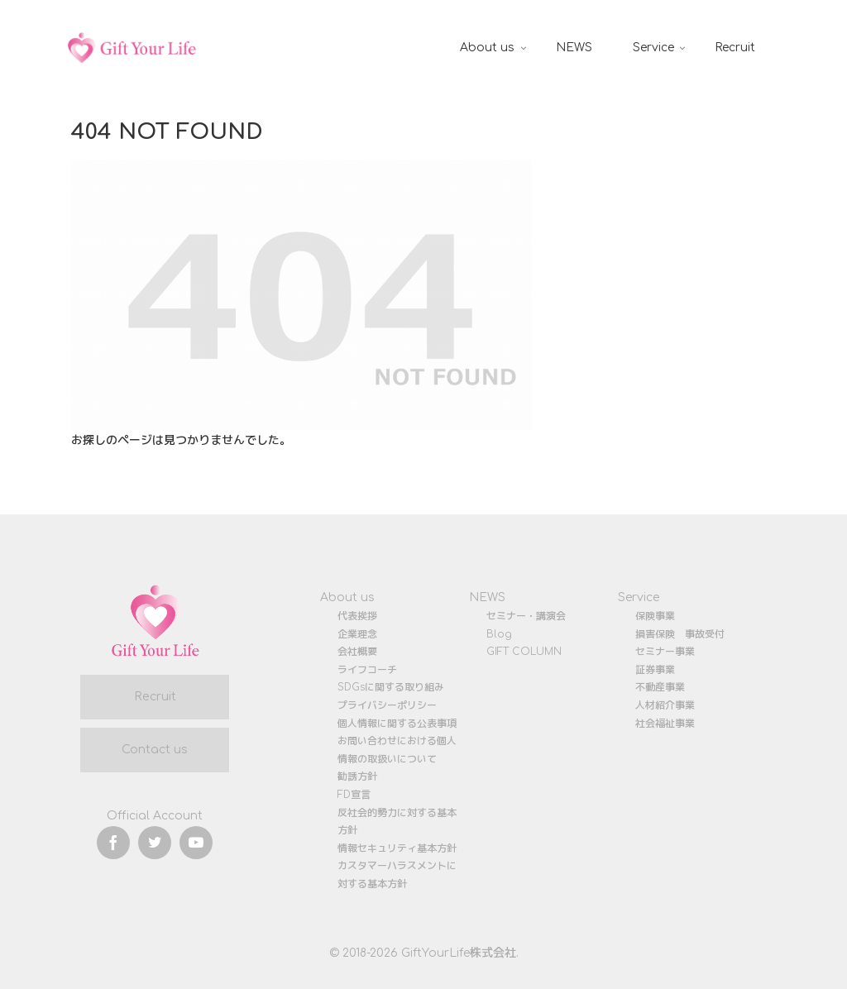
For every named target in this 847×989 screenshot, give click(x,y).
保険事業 (655, 616)
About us (347, 597)
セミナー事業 (665, 651)
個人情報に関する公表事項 (397, 723)
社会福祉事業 (665, 723)
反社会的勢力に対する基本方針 (397, 822)
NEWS (487, 597)
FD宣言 (354, 794)
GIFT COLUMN (524, 651)
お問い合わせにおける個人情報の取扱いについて (397, 750)
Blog (499, 634)
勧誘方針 (357, 776)
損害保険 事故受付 (680, 634)
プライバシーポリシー (387, 705)
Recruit (155, 696)
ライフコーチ (367, 670)
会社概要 (357, 651)
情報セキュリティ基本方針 (397, 848)
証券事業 (655, 670)
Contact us (155, 749)
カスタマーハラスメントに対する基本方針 (397, 875)
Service (638, 597)
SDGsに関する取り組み (390, 687)
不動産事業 (660, 687)
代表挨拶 (357, 616)
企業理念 (357, 634)
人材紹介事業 (665, 705)
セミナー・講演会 (526, 616)
